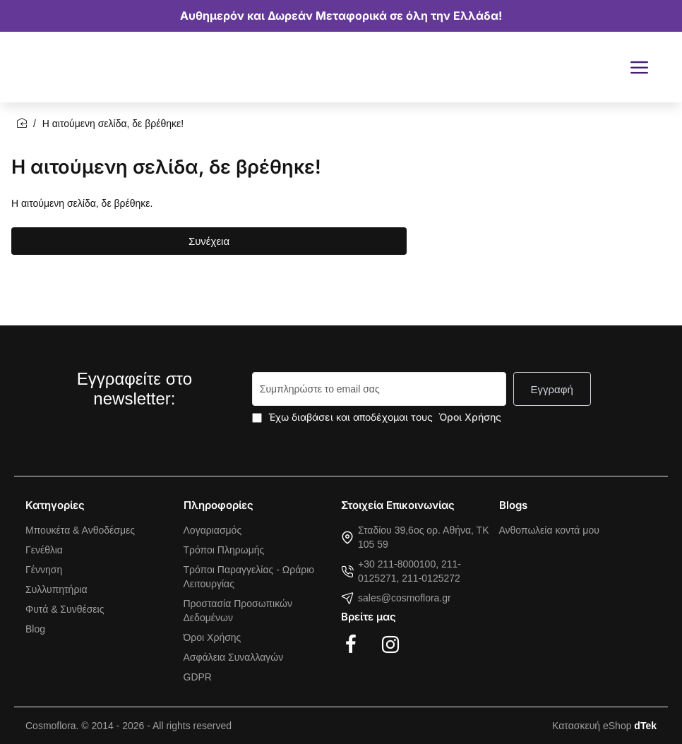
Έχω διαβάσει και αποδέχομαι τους (378, 417)
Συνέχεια (209, 241)
